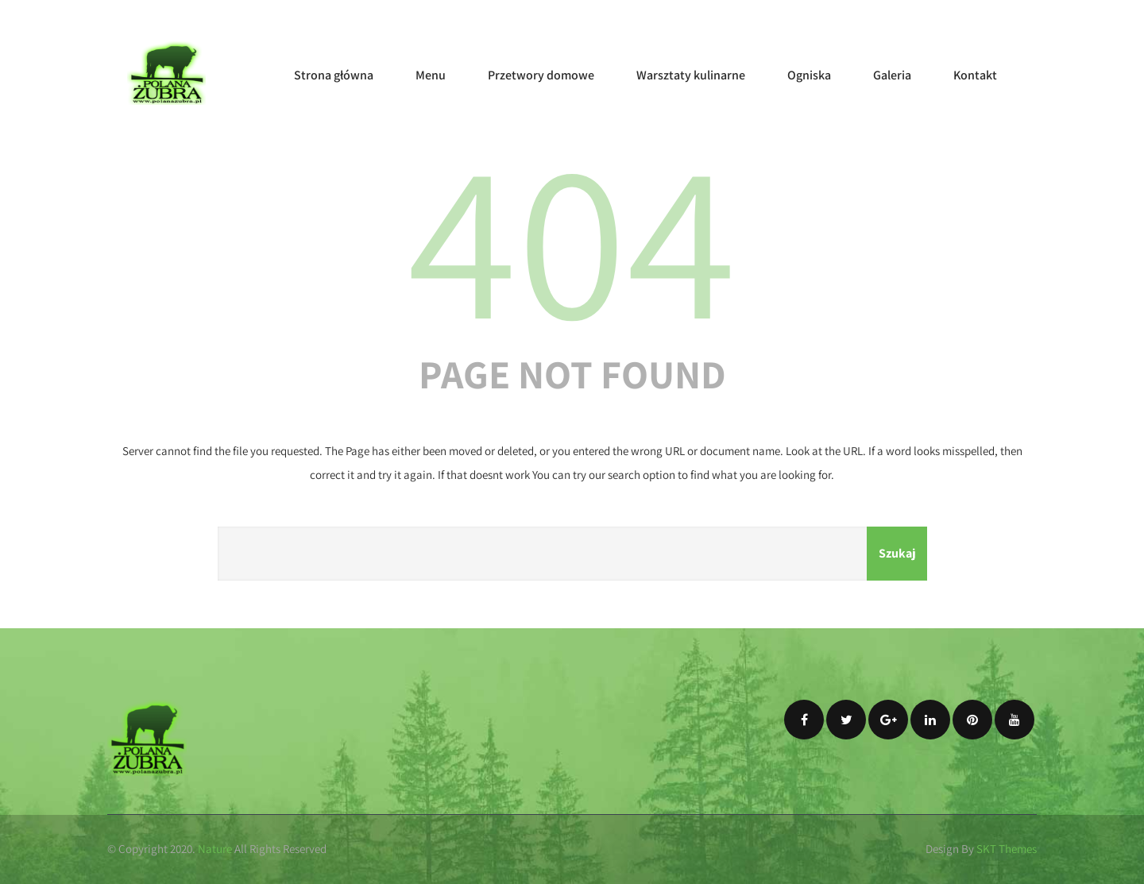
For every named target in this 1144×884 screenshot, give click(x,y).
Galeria (892, 75)
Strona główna (333, 75)
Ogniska (809, 75)
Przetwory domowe (541, 75)
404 (572, 236)
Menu (430, 75)
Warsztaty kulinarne (690, 75)
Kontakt (975, 75)
